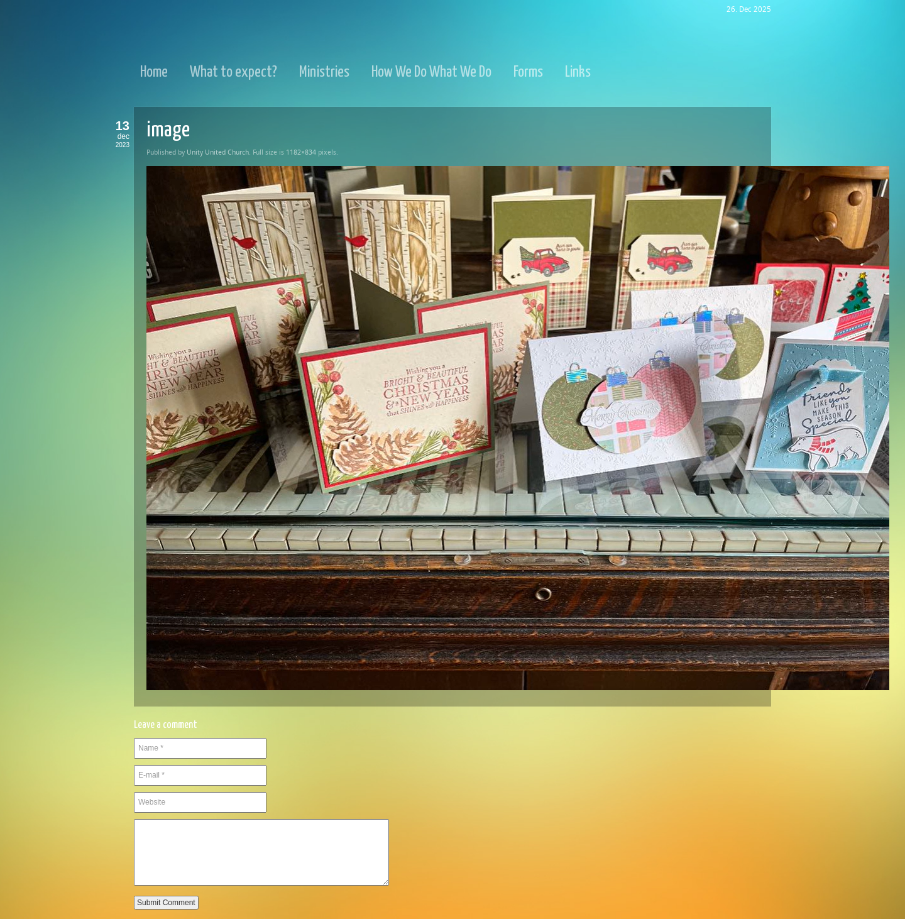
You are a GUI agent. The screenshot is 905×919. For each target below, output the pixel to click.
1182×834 (301, 152)
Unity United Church (218, 152)
